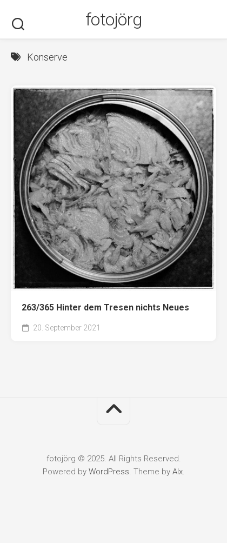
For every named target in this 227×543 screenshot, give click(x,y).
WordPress (109, 471)
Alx (177, 471)
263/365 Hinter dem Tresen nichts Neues (105, 307)
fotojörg (113, 19)
